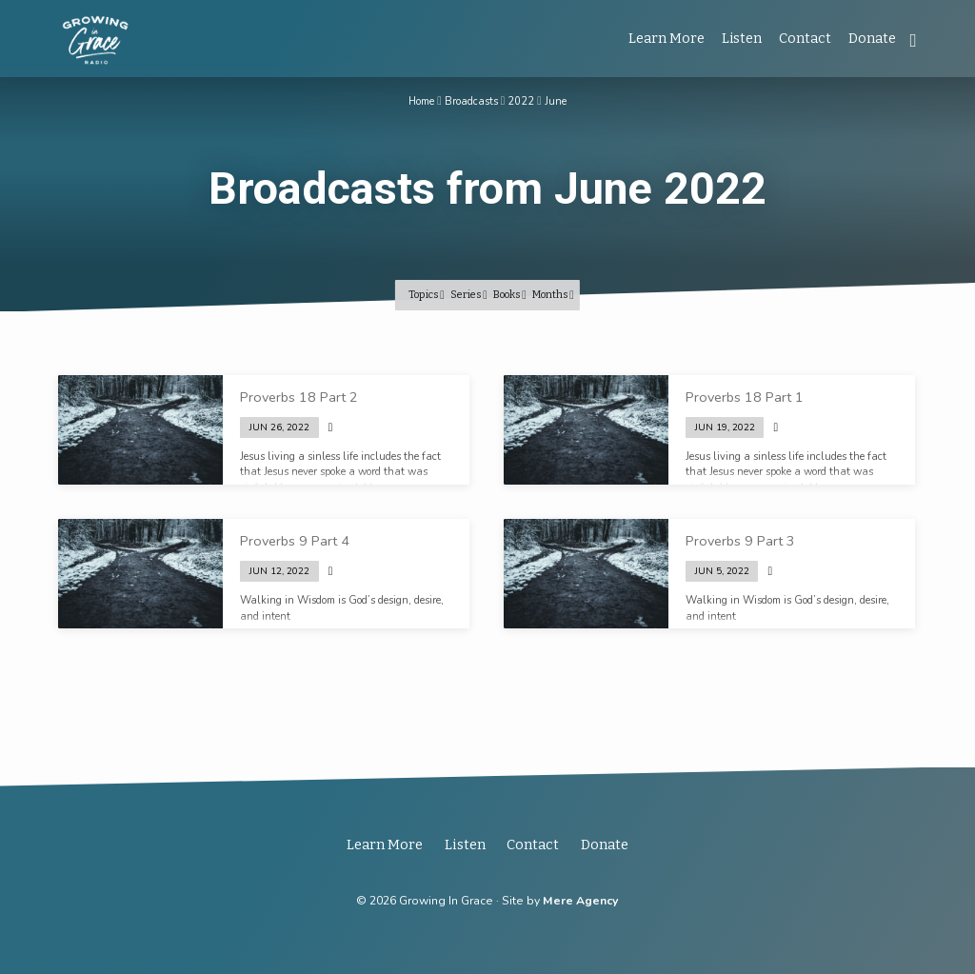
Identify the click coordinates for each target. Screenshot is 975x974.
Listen (742, 38)
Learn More (666, 38)
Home (421, 101)
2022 (521, 101)
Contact (805, 38)
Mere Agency (580, 900)
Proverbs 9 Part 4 (294, 540)
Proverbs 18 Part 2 (299, 397)
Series (469, 294)
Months (553, 294)
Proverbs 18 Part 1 (745, 397)
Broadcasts (471, 101)
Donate (872, 38)
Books (510, 294)
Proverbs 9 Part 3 (740, 540)
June (556, 101)
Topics (426, 294)
